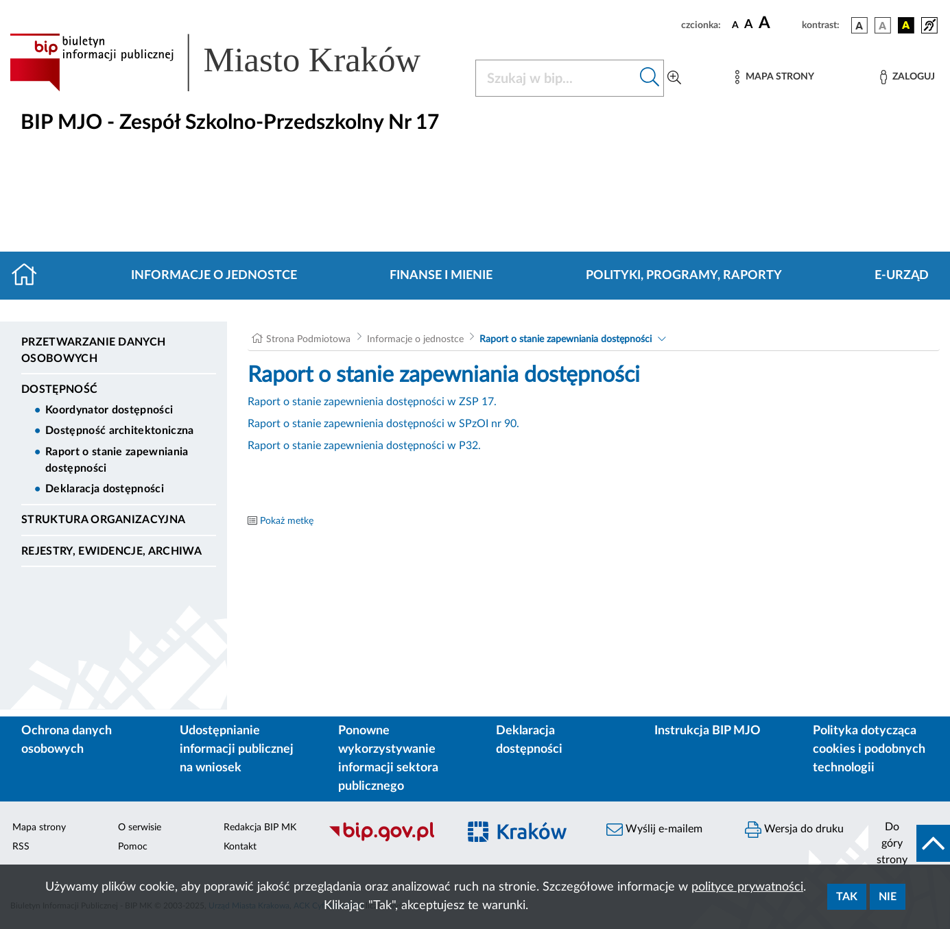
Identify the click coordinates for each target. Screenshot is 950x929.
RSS (20, 847)
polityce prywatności (747, 887)
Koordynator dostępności (109, 410)
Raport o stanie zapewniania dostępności (117, 460)
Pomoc (132, 847)
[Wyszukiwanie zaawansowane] (674, 78)
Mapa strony (39, 827)
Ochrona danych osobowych (66, 740)
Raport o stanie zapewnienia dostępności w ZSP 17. (372, 401)
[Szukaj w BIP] (556, 78)
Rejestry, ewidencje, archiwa (111, 551)
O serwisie (139, 827)
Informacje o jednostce (214, 275)
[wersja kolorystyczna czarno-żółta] (906, 25)
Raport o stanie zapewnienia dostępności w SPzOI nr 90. (383, 423)
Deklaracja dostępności (104, 488)
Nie (887, 896)
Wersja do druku (794, 829)
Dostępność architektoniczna (119, 430)
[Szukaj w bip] (650, 78)
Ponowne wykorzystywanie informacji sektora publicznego (388, 759)
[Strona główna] (29, 275)
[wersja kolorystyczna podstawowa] (859, 25)
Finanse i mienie (441, 275)
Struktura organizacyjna (103, 519)
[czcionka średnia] (749, 25)
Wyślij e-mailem (654, 829)
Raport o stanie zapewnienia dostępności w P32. (364, 445)
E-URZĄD (902, 275)
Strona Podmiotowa (308, 339)
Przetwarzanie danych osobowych (93, 350)
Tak (846, 896)
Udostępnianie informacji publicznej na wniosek (237, 749)
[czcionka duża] (778, 23)
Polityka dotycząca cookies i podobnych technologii (869, 749)
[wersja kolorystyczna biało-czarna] (882, 25)
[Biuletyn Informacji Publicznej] (386, 839)
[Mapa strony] (774, 77)
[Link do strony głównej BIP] (234, 62)
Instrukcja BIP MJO (707, 731)
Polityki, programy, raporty (684, 275)
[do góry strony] (909, 843)
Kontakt (240, 847)
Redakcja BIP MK (260, 827)
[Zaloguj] (907, 77)
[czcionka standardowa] (735, 24)
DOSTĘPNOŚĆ (59, 389)
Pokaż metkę (286, 521)
